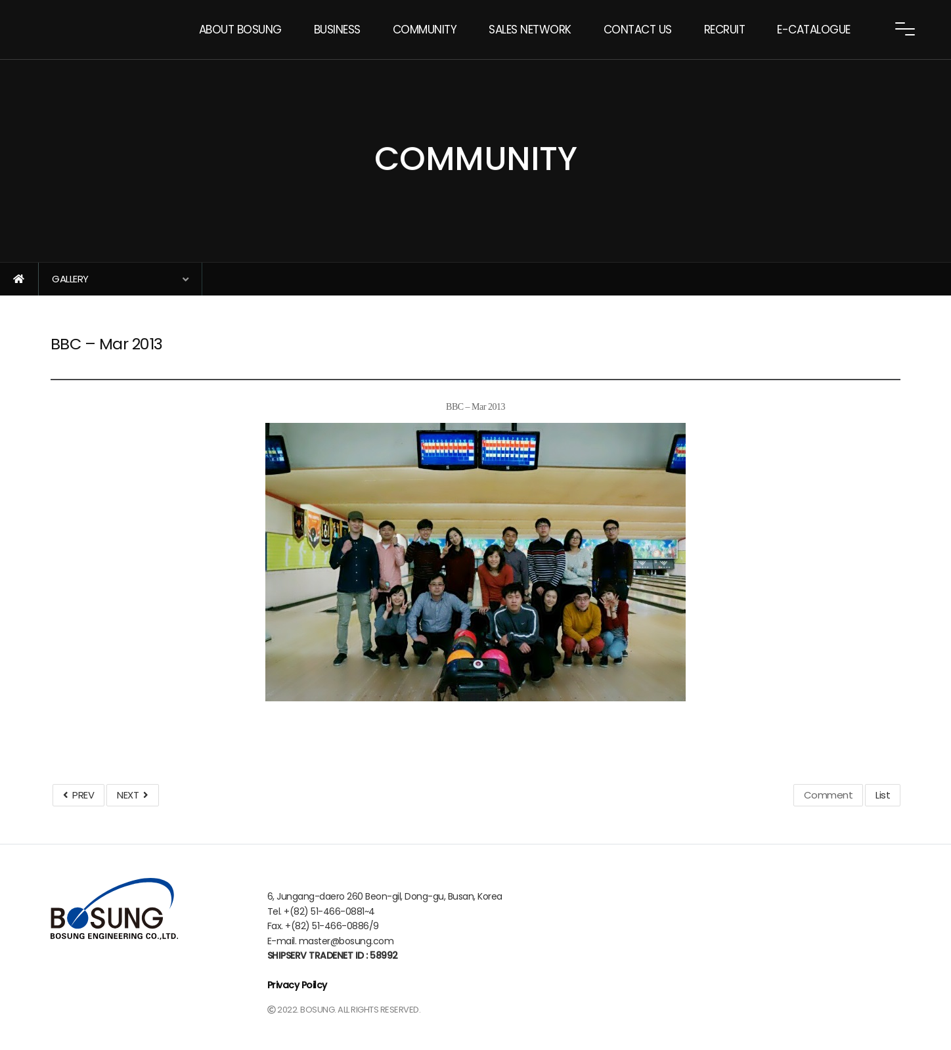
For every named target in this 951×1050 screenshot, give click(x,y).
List (882, 795)
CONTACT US (638, 29)
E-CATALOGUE (814, 29)
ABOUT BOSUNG (240, 29)
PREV (78, 795)
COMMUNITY (425, 29)
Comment (828, 795)
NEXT (132, 795)
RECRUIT (724, 29)
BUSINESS (337, 29)
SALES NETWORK (530, 29)
